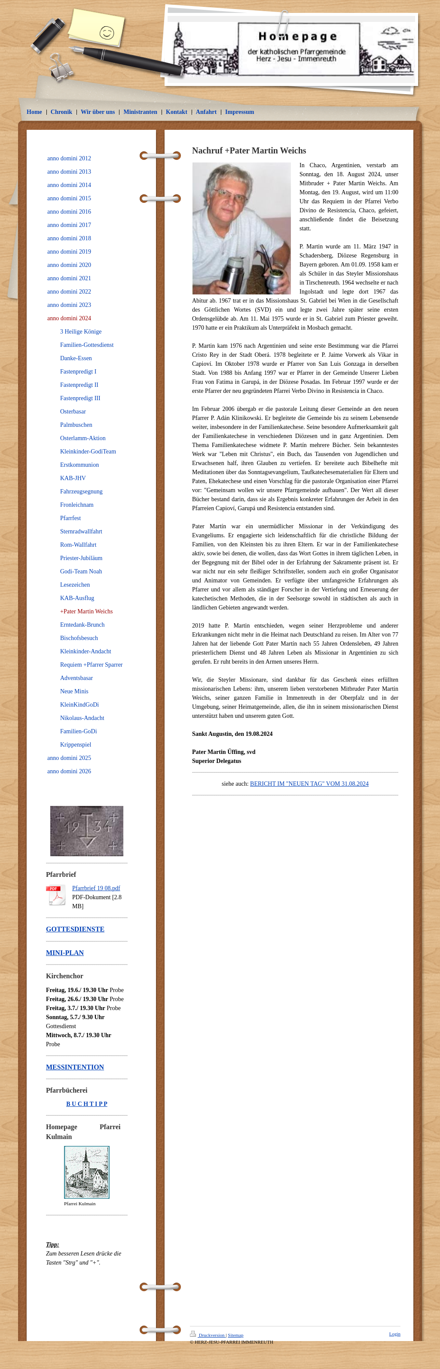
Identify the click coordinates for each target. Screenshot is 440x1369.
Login (394, 1333)
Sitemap (235, 1335)
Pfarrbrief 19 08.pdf (96, 888)
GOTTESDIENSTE (75, 929)
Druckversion (208, 1335)
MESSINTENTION (75, 1067)
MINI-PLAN (65, 952)
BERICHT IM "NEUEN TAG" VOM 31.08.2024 (309, 784)
